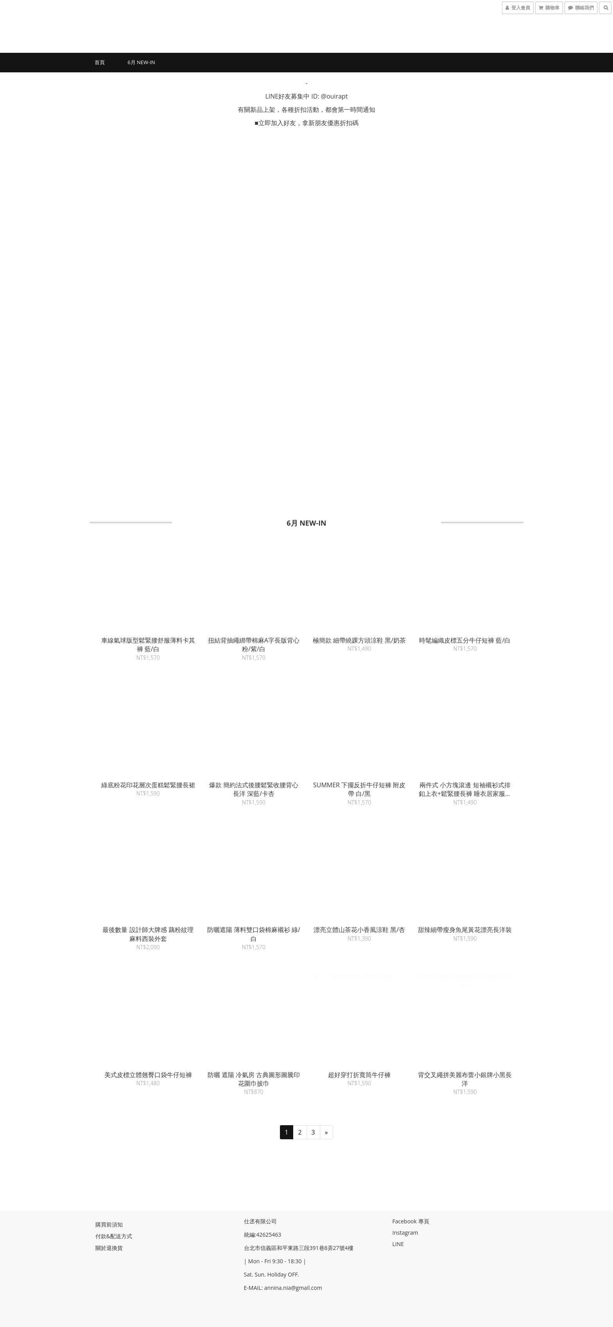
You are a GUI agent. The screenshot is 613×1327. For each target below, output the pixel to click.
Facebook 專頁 (411, 1220)
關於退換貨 (109, 1247)
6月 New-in (141, 62)
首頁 (100, 62)
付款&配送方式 (113, 1235)
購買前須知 (109, 1223)
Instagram (405, 1231)
